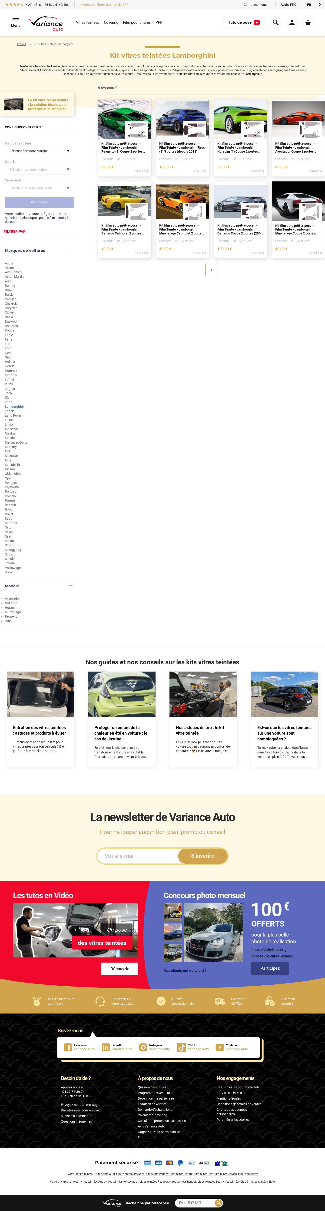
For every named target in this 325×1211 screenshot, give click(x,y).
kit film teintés (84, 1174)
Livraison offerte (92, 5)
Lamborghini (14, 406)
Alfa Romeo (13, 272)
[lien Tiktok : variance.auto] (194, 1048)
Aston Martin (14, 276)
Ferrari (9, 339)
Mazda (10, 438)
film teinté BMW (248, 1174)
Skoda (9, 541)
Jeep (8, 393)
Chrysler (11, 308)
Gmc (8, 357)
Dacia (9, 317)
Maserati (11, 429)
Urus (8, 621)
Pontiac (10, 491)
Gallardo (11, 603)
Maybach (11, 433)
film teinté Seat (204, 1174)
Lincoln (10, 424)
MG (7, 451)
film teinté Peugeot (157, 1174)
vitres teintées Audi (92, 1181)
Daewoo (11, 321)
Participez (270, 968)
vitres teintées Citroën (235, 1181)
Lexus (9, 420)
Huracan (11, 607)
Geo (8, 353)
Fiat (7, 344)
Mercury (11, 447)
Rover (9, 514)
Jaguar (10, 389)
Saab (8, 518)
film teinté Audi (105, 1174)
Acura (9, 263)
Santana (11, 523)
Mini (8, 460)
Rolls (8, 509)
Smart (9, 545)
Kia (7, 397)
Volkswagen (14, 568)
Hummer (11, 371)
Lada (8, 402)
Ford (8, 348)
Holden (10, 362)
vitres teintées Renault (183, 1181)
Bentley (10, 286)
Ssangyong (13, 550)
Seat (8, 536)
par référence (147, 1203)
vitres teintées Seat (209, 1181)
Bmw (8, 290)
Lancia (10, 411)
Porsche (11, 496)
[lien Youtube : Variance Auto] (233, 1048)
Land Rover (13, 415)
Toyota (10, 563)
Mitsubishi (12, 465)
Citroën (10, 312)
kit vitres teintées (67, 1181)
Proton (10, 500)
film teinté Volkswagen (130, 1174)
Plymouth (12, 487)
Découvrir (119, 968)
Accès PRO (289, 5)
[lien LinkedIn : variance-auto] (120, 1048)
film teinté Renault (182, 1174)
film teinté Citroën (226, 1174)
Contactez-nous (255, 5)
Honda (10, 366)
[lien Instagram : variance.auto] (158, 1048)
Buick (9, 294)
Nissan (10, 469)
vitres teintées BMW (263, 1181)
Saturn (10, 527)
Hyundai (11, 375)
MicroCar (11, 456)
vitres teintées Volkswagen (122, 1181)
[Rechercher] (218, 1203)
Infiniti (9, 379)
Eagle (9, 335)
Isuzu (9, 384)
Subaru (10, 554)
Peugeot (11, 483)
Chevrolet (12, 303)
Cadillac (10, 299)
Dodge (9, 330)
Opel (8, 478)
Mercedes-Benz (16, 442)
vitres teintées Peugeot (154, 1181)
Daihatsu (11, 326)
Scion (9, 532)
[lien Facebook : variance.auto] (83, 1048)
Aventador (12, 598)
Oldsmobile (13, 473)
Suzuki (9, 559)
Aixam (9, 268)
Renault (10, 505)
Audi (8, 281)
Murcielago (13, 612)
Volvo (9, 572)
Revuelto (11, 616)
